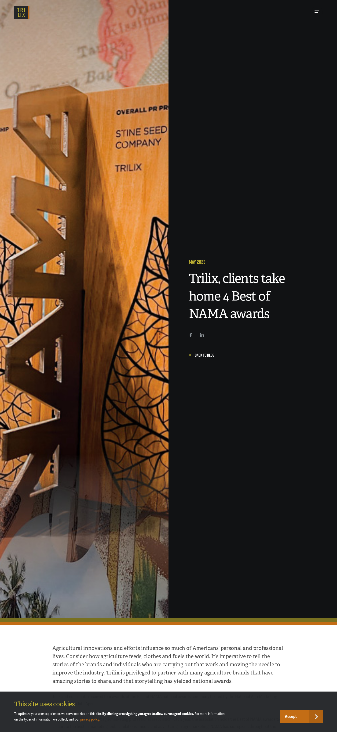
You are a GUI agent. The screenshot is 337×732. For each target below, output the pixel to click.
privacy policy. (90, 719)
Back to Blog (201, 355)
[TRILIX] (21, 12)
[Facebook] (190, 335)
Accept (291, 716)
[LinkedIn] (202, 335)
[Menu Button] (317, 12)
